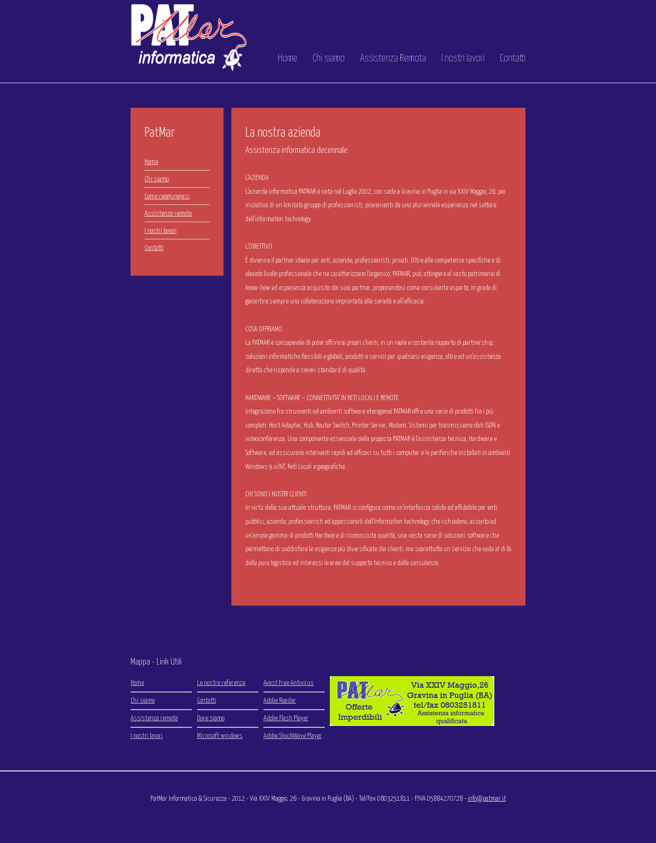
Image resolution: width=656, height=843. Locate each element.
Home (287, 58)
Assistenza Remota (393, 58)
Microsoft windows (220, 735)
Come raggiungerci (167, 196)
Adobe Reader (279, 700)
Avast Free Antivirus (288, 682)
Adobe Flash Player (285, 718)
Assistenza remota (168, 213)
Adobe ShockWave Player (292, 735)
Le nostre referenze (221, 682)
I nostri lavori (463, 58)
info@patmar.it (487, 798)
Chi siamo (329, 58)
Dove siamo (210, 718)
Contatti (512, 58)
